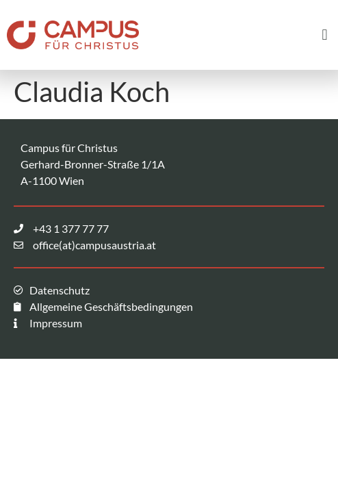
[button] (324, 34)
